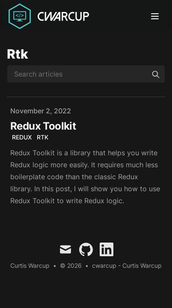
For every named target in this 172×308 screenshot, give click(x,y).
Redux (22, 137)
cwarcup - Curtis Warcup (127, 265)
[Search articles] (86, 74)
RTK (42, 137)
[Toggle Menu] (156, 16)
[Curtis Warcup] (50, 16)
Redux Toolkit (43, 126)
